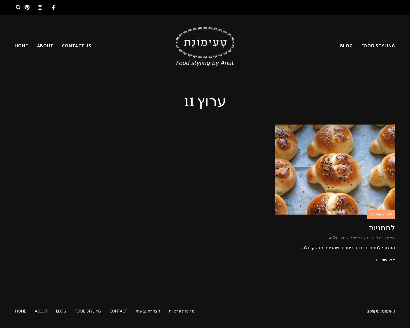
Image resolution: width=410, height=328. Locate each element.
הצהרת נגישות (148, 311)
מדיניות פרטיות (182, 311)
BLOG (346, 46)
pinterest (27, 7)
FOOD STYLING (378, 46)
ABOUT (45, 46)
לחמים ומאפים (381, 214)
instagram (40, 7)
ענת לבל (378, 238)
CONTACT (118, 311)
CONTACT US (76, 46)
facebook (53, 7)
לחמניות (382, 228)
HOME (21, 46)
